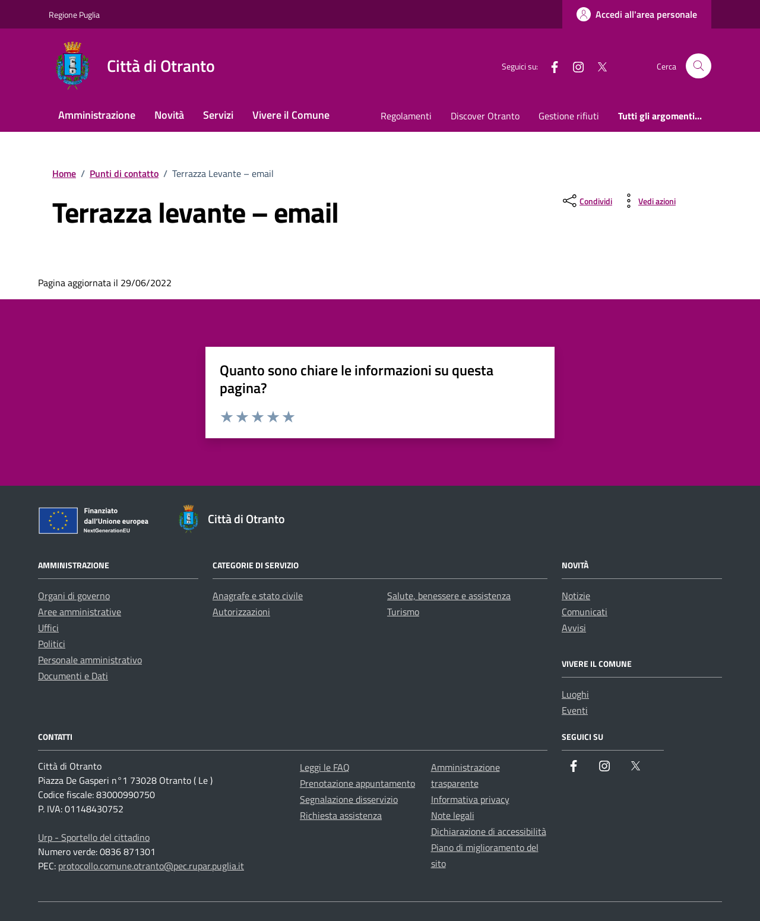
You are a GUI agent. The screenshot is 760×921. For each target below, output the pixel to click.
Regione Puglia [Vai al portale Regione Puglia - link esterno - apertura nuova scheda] (74, 14)
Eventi (575, 710)
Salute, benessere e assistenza (449, 595)
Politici (51, 644)
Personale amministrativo (90, 660)
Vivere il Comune (291, 115)
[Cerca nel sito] (698, 66)
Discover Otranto (485, 116)
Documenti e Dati (73, 676)
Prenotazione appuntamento (357, 783)
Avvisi (574, 628)
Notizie (576, 595)
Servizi (218, 115)
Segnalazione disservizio (349, 799)
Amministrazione (96, 115)
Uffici (48, 628)
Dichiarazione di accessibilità (488, 831)
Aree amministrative (79, 611)
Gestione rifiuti (569, 116)
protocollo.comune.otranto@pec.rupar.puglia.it (151, 866)
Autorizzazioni (241, 611)
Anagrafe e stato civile (258, 595)
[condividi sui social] (586, 200)
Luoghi (575, 694)
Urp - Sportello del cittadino (94, 837)
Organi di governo (74, 595)
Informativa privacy (470, 799)
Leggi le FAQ (325, 767)
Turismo (403, 611)
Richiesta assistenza (341, 815)
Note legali (452, 815)
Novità (169, 115)
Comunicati (584, 611)
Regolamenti (406, 116)
